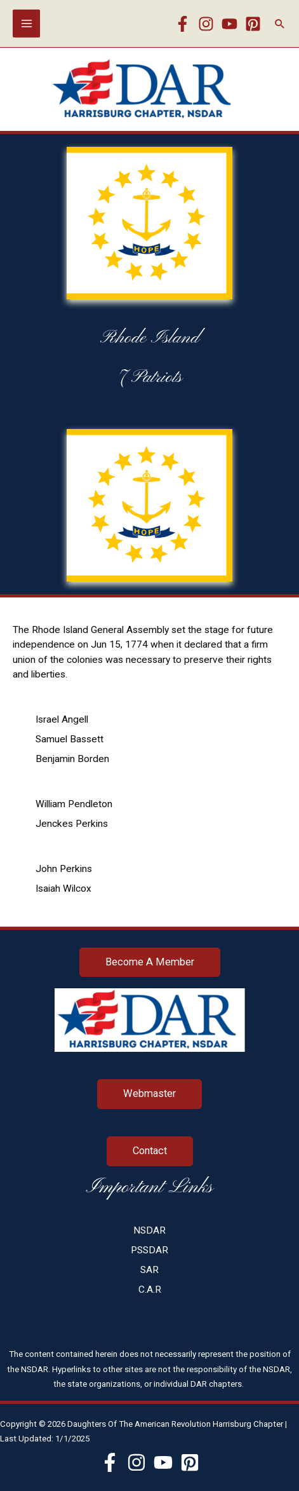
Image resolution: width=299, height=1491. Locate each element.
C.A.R (149, 1289)
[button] (280, 23)
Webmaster (149, 1093)
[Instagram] (206, 24)
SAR (149, 1270)
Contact (150, 1151)
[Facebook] (182, 24)
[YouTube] (229, 24)
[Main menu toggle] (26, 23)
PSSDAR (149, 1250)
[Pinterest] (253, 24)
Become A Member (149, 962)
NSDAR (149, 1230)
